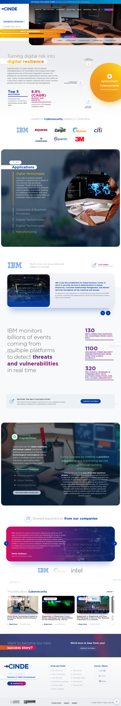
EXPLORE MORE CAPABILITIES (27, 492)
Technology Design (26, 485)
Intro (59, 40)
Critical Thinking (25, 480)
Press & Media (58, 689)
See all (109, 591)
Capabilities (97, 40)
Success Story (84, 40)
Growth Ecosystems (60, 681)
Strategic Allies (79, 678)
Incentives (77, 674)
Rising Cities (78, 685)
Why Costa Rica (58, 674)
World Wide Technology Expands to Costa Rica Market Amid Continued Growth (22, 617)
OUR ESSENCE (60, 9)
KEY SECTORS (71, 9)
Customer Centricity (28, 469)
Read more (13, 624)
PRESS (95, 9)
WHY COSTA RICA (48, 9)
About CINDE (57, 685)
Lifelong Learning (25, 475)
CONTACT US (108, 9)
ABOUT (79, 9)
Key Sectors (57, 678)
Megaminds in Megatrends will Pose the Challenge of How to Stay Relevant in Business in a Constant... (93, 617)
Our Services (57, 670)
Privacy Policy (56, 703)
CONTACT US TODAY (90, 401)
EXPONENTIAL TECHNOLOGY (13, 21)
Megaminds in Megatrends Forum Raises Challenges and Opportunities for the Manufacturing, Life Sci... (57, 617)
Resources (77, 670)
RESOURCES (87, 9)
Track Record (110, 40)
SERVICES (38, 9)
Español (74, 703)
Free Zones (77, 681)
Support (66, 703)
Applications (70, 40)
